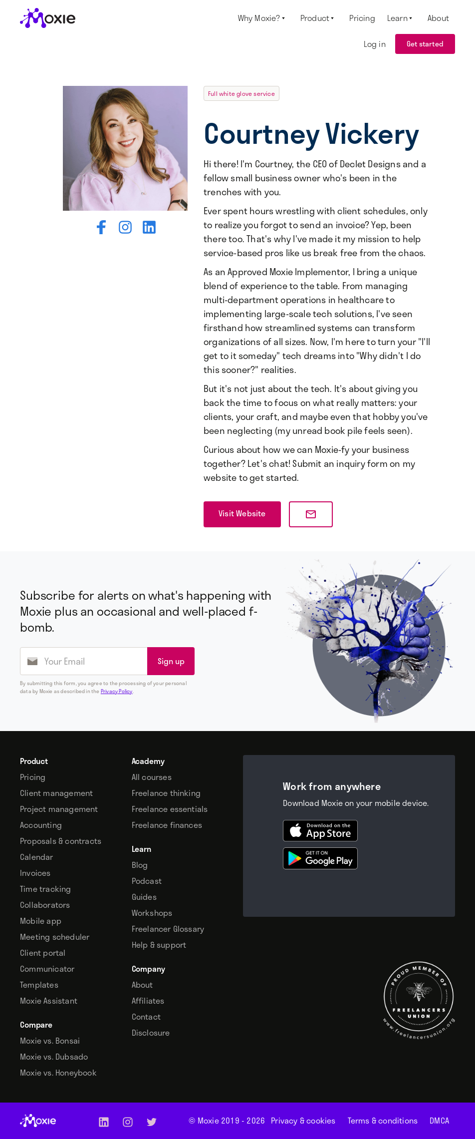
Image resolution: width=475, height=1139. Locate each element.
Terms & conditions (383, 1121)
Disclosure (151, 1033)
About (142, 985)
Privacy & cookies (303, 1121)
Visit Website (242, 513)
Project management (59, 809)
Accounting (41, 825)
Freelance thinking (166, 793)
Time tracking (45, 889)
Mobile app (40, 921)
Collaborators (45, 905)
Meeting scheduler (54, 937)
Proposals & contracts (60, 841)
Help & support (159, 945)
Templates (39, 985)
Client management (56, 793)
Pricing (32, 777)
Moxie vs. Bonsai (50, 1041)
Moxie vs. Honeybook (58, 1073)
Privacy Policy (117, 691)
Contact (146, 1017)
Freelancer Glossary (168, 929)
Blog (140, 865)
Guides (144, 897)
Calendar (36, 857)
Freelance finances (167, 825)
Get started (425, 43)
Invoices (35, 873)
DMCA (439, 1121)
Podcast (147, 881)
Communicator (47, 969)
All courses (152, 777)
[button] (263, 18)
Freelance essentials (170, 809)
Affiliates (148, 1001)
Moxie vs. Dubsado (54, 1057)
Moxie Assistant (48, 1001)
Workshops (152, 913)
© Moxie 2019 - (227, 1121)
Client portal (43, 953)
